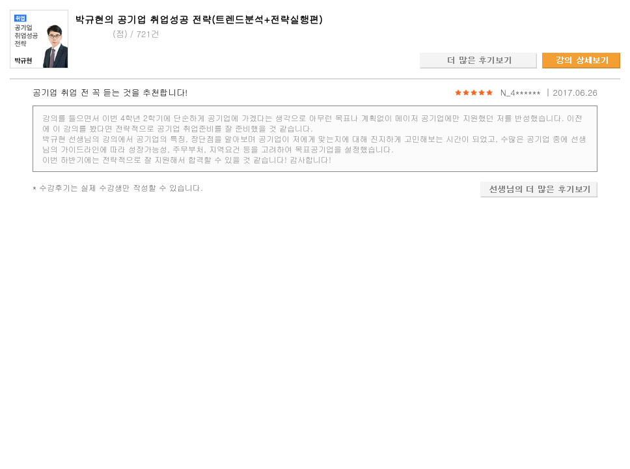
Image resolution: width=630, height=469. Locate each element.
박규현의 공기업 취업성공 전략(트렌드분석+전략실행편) (199, 19)
